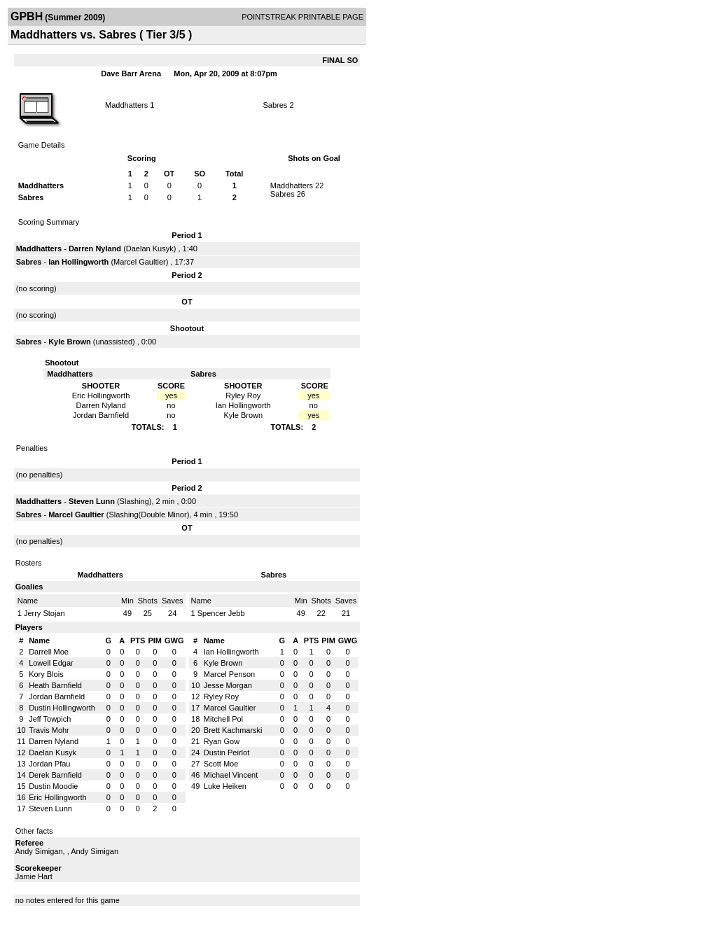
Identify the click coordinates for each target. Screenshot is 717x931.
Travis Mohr (49, 730)
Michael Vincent (231, 775)
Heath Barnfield (55, 685)
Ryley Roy (221, 696)
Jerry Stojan (44, 613)
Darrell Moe (49, 652)
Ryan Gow (221, 741)
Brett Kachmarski (233, 730)
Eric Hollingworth (58, 797)
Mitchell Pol (223, 719)
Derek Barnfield (55, 775)
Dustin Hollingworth (62, 708)
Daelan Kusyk (150, 248)
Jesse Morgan (228, 685)
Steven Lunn (92, 501)
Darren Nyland (95, 248)
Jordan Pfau (49, 764)
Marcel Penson (229, 674)
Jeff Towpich (50, 719)
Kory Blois (46, 674)
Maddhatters (126, 105)
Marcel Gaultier (139, 262)
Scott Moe (221, 764)
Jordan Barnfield (57, 696)
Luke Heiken (225, 786)
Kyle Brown (69, 341)
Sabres (275, 105)
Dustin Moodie (53, 786)
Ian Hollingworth (78, 262)
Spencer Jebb (221, 613)
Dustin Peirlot (226, 752)
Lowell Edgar (51, 663)
